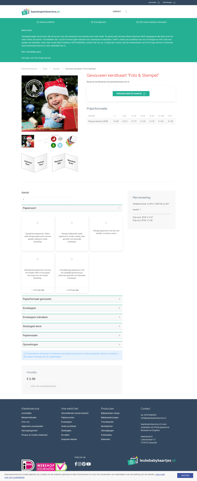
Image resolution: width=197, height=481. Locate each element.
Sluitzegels (66, 430)
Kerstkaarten (107, 426)
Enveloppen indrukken (35, 317)
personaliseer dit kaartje (131, 94)
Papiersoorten (67, 417)
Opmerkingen (30, 344)
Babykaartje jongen (110, 417)
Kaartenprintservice (29, 69)
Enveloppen (29, 308)
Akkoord (185, 475)
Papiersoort (29, 208)
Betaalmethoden (29, 417)
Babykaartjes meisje (110, 413)
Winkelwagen (167, 2)
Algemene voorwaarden (32, 426)
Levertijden (27, 413)
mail (59, 42)
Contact (117, 12)
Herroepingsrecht (29, 430)
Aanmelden (152, 2)
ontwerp (56, 69)
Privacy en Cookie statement (35, 435)
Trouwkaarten (107, 422)
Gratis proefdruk (68, 426)
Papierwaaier (30, 335)
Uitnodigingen (107, 430)
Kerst (45, 69)
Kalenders (105, 439)
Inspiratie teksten (69, 439)
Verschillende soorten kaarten (75, 413)
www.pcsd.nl (147, 436)
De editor (65, 435)
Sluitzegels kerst (32, 326)
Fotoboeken (106, 435)
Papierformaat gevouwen (37, 299)
